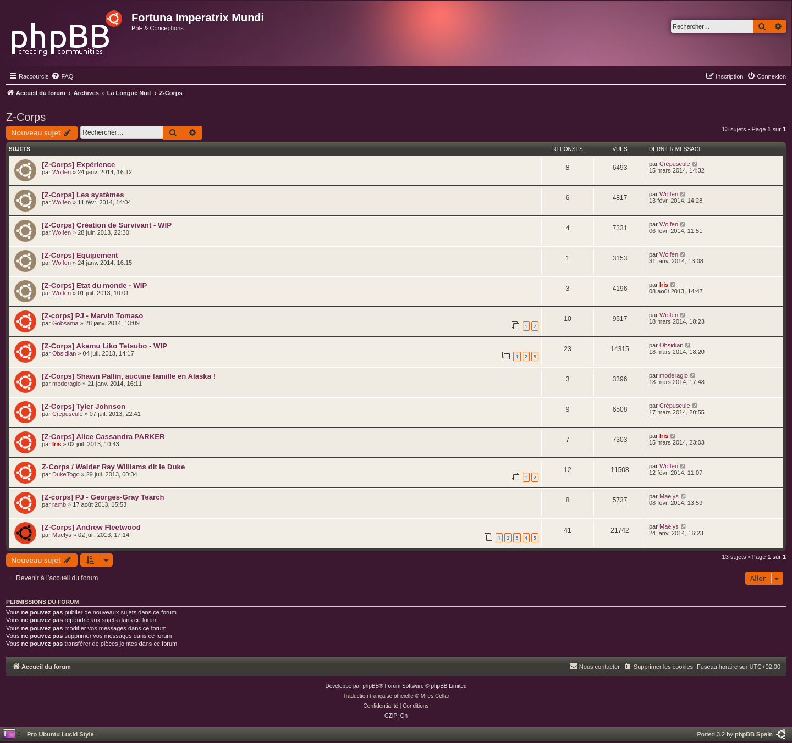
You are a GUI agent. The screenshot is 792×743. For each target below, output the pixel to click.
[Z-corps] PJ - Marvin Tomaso (92, 316)
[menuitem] (62, 76)
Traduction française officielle (378, 696)
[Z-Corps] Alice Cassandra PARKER (103, 437)
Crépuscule (674, 163)
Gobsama (65, 323)
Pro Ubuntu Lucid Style (60, 734)
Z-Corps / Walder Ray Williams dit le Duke (113, 467)
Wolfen (61, 172)
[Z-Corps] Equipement (80, 255)
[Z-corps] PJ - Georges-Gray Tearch (103, 497)
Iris (664, 284)
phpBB (370, 686)
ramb (59, 504)
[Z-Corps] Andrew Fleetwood (91, 527)
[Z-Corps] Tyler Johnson (83, 406)
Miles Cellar (435, 696)
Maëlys (669, 496)
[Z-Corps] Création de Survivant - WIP (107, 225)
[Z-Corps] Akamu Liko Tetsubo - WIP (104, 346)
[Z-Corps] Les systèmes (83, 195)
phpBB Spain (754, 734)
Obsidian (64, 353)
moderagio (66, 383)
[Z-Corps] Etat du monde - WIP (94, 285)
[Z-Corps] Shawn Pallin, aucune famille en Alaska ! (129, 376)
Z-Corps (26, 117)
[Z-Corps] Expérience (78, 164)
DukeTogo (66, 474)
